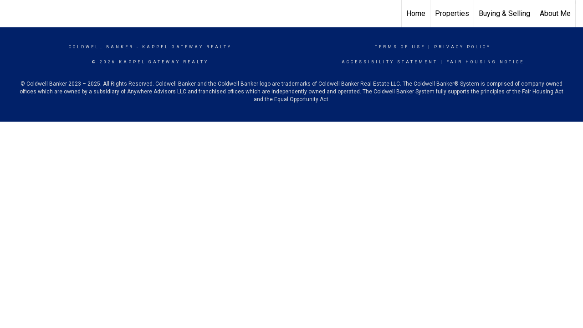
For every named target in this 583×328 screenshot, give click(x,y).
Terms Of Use (400, 47)
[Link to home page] (11, 12)
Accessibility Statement (390, 62)
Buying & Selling (504, 13)
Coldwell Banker (101, 47)
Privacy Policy (462, 47)
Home (415, 13)
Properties (452, 13)
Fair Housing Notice (485, 62)
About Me (555, 13)
